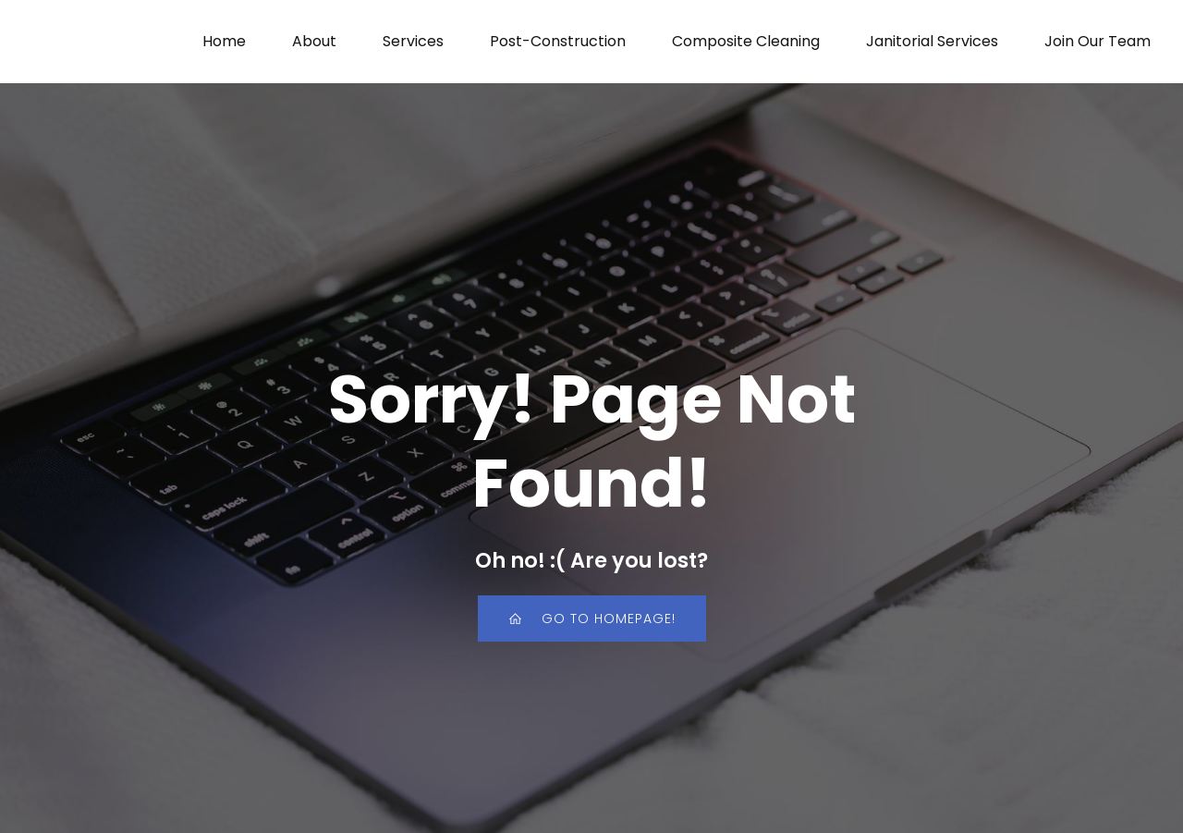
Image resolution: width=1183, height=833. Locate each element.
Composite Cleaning (746, 41)
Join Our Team (1097, 41)
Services (413, 41)
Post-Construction (558, 41)
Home (224, 41)
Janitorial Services (932, 41)
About (314, 41)
